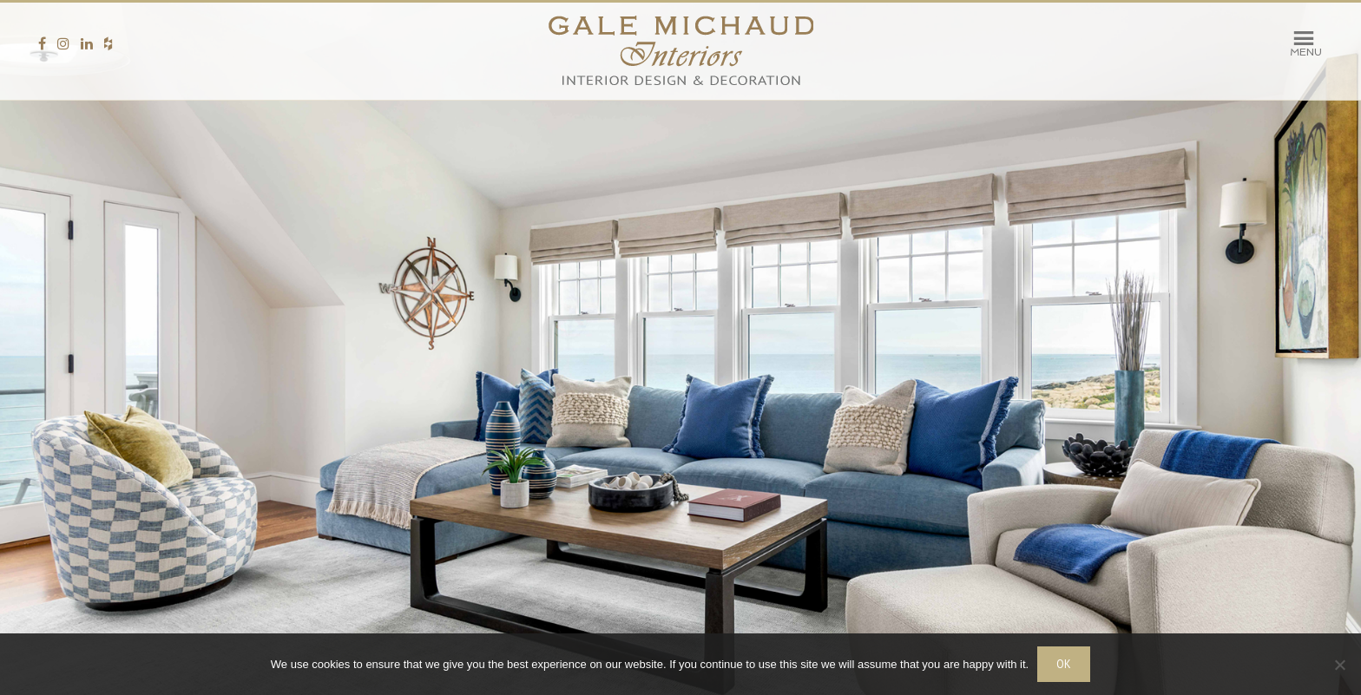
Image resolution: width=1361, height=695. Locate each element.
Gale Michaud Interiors (681, 51)
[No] (1339, 664)
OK (1063, 664)
